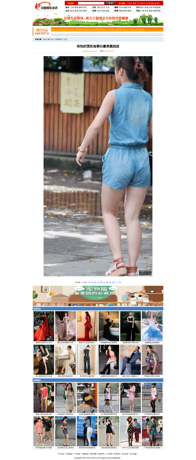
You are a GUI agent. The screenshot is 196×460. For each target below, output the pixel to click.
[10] (113, 282)
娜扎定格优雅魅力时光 (65, 343)
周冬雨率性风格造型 (87, 376)
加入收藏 (133, 454)
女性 (151, 7)
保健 (125, 7)
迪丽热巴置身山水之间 (44, 343)
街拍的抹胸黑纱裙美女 (87, 414)
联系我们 (117, 454)
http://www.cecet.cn (90, 51)
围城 (129, 11)
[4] (95, 282)
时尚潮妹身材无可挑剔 (44, 448)
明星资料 (157, 11)
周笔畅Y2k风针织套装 (152, 376)
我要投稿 (85, 454)
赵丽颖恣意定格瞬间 (152, 343)
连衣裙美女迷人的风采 (65, 448)
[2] (89, 282)
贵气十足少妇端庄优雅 (130, 448)
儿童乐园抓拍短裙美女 (109, 448)
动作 (99, 11)
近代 (103, 7)
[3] (92, 282)
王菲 (138, 3)
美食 (76, 11)
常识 (121, 7)
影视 (80, 7)
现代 (99, 7)
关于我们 (61, 454)
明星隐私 (157, 7)
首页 (44, 39)
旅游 (151, 11)
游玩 (72, 11)
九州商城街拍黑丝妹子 (152, 414)
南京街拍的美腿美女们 (130, 414)
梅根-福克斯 (155, 3)
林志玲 (142, 3)
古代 (107, 7)
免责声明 (101, 454)
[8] (107, 282)
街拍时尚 (59, 39)
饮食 (129, 7)
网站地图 (93, 454)
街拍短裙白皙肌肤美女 (65, 414)
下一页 (118, 282)
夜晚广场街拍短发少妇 (44, 414)
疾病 (146, 7)
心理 (142, 11)
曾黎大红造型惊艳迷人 (87, 343)
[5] (98, 282)
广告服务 (77, 454)
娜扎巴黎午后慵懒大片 (130, 376)
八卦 (72, 7)
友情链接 (69, 454)
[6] (101, 282)
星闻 (76, 7)
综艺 (85, 7)
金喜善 (148, 3)
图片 (142, 7)
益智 (107, 11)
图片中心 (51, 39)
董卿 (134, 3)
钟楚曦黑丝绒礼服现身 (109, 343)
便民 (85, 11)
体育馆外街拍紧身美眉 (87, 448)
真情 (125, 11)
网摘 (121, 11)
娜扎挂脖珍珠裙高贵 (65, 376)
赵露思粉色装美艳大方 (109, 376)
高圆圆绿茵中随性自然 (130, 343)
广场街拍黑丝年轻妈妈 (152, 448)
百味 (80, 11)
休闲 (103, 11)
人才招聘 (109, 454)
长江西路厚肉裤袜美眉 (109, 414)
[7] (104, 282)
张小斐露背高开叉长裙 (44, 376)
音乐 (146, 11)
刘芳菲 (129, 3)
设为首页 (125, 454)
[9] (110, 282)
